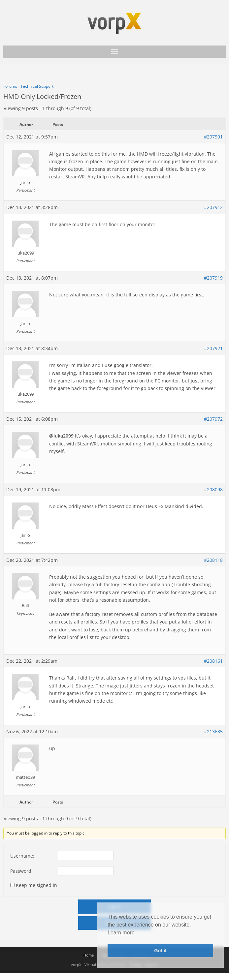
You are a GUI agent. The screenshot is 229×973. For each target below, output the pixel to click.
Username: (22, 856)
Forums (10, 86)
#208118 (213, 560)
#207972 (213, 419)
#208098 (213, 489)
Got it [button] (160, 950)
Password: (21, 871)
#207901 (213, 137)
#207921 (213, 348)
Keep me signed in (36, 885)
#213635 (213, 731)
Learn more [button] (121, 932)
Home (88, 955)
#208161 (213, 661)
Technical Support (36, 86)
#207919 (213, 278)
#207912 (213, 207)
